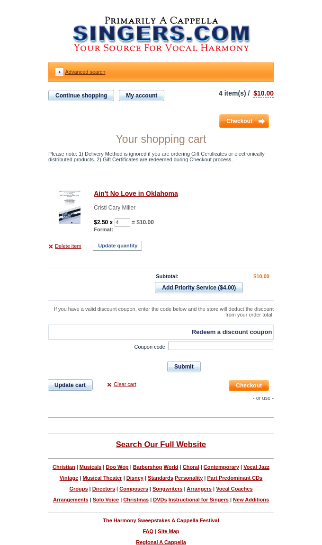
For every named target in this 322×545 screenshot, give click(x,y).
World (171, 467)
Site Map (168, 531)
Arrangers (199, 489)
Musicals (90, 467)
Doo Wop (117, 467)
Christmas (136, 499)
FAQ (148, 531)
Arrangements (71, 499)
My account (141, 95)
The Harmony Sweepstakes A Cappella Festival (161, 520)
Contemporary (221, 467)
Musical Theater (102, 478)
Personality (189, 478)
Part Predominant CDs (234, 478)
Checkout (239, 121)
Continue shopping (81, 95)
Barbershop (147, 467)
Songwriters (167, 489)
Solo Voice (106, 499)
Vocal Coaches (234, 489)
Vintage (69, 478)
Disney (134, 478)
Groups (78, 489)
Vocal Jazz (256, 467)
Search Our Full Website (161, 444)
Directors (103, 489)
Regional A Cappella (161, 542)
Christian (64, 467)
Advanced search (85, 72)
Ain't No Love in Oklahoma (136, 193)
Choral (191, 467)
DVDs (160, 499)
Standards (160, 478)
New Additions (251, 499)
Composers (133, 489)
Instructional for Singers (199, 499)
